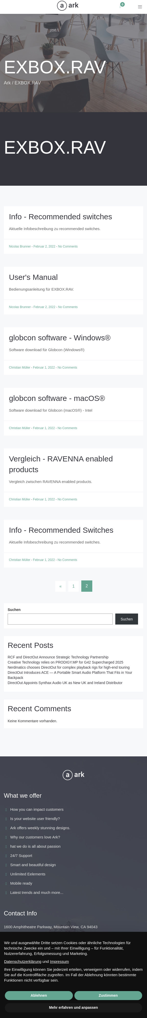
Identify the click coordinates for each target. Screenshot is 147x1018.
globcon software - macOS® (57, 398)
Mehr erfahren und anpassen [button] (73, 1007)
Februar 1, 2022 (44, 367)
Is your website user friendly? (35, 818)
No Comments (68, 246)
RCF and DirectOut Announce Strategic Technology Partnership (58, 657)
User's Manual (33, 277)
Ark (7, 82)
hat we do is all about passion (35, 846)
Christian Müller (20, 367)
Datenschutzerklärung (22, 961)
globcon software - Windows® (59, 337)
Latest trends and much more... (36, 892)
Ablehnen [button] (39, 995)
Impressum (59, 961)
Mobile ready (21, 883)
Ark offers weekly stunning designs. (40, 828)
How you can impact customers (36, 809)
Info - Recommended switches (60, 216)
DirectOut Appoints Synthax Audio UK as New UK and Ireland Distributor (65, 683)
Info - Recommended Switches (61, 530)
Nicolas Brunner (20, 246)
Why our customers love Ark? (35, 837)
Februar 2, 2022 (44, 246)
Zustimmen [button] (108, 995)
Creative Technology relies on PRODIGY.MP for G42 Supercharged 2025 (65, 662)
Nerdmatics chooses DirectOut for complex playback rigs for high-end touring (69, 667)
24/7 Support (21, 855)
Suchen (14, 610)
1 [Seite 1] (73, 586)
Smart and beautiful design (33, 865)
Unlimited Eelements (28, 874)
